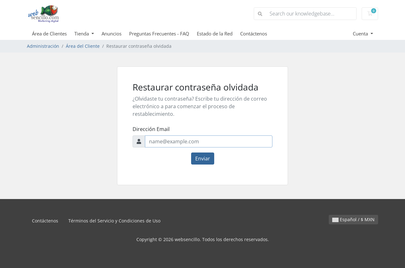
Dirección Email (151, 129)
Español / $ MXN (353, 219)
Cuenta (361, 33)
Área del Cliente (83, 46)
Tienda (82, 33)
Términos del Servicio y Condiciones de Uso (114, 221)
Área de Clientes (49, 33)
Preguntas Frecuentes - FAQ (159, 33)
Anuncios (112, 33)
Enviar (202, 158)
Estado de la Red (215, 33)
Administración (43, 46)
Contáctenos (253, 33)
